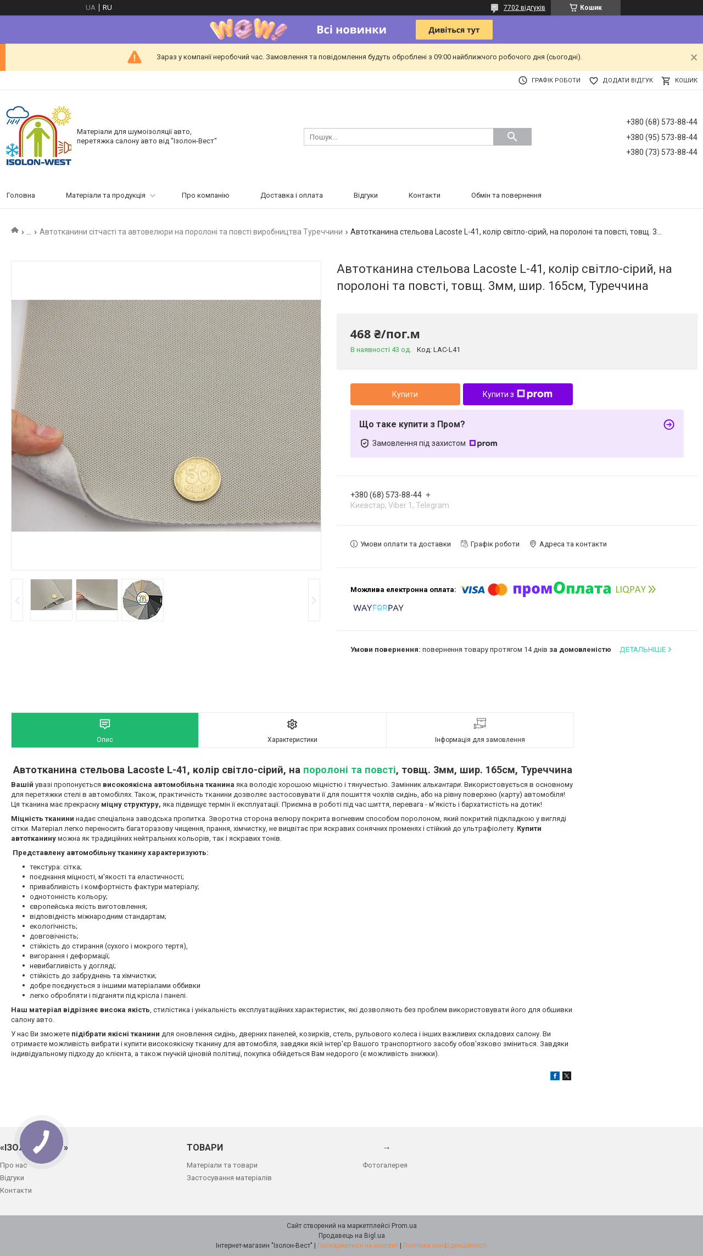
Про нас (13, 1165)
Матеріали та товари (222, 1165)
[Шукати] (512, 137)
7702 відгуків (524, 8)
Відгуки (366, 195)
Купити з (518, 394)
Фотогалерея (385, 1165)
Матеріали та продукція (106, 195)
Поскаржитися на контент (357, 1245)
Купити (405, 394)
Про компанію (206, 195)
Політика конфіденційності (445, 1245)
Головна (21, 195)
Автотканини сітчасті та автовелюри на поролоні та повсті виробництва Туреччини (191, 231)
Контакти (424, 195)
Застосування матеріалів (229, 1178)
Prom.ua (404, 1226)
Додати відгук (627, 80)
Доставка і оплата (291, 195)
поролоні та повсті (349, 769)
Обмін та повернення (506, 195)
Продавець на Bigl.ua (352, 1236)
